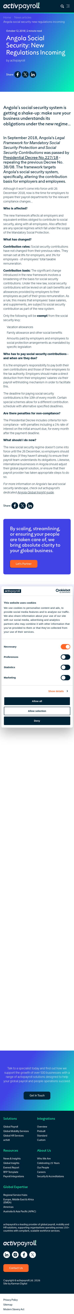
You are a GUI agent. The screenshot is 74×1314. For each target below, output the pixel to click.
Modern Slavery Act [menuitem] (13, 1309)
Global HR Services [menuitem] (13, 1135)
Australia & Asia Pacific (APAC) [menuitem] (19, 1211)
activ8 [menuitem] (6, 1139)
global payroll (48, 1224)
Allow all (37, 701)
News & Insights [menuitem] (12, 1158)
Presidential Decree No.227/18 (30, 157)
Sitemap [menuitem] (7, 1304)
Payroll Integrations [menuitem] (13, 1176)
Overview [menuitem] (42, 1126)
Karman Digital (19, 1283)
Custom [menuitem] (41, 1139)
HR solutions (10, 1227)
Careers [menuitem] (41, 1172)
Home (7, 17)
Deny (37, 720)
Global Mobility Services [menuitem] (16, 1131)
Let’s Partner (24, 563)
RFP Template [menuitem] (10, 1172)
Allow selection (37, 711)
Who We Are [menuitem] (44, 1158)
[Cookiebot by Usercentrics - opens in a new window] (55, 591)
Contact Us (16, 1267)
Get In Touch (37, 1095)
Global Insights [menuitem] (11, 1163)
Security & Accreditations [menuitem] (50, 1176)
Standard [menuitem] (42, 1135)
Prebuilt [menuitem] (41, 1131)
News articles (22, 17)
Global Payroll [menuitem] (10, 1126)
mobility (60, 1224)
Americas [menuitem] (8, 1206)
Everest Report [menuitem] (11, 1167)
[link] (68, 6)
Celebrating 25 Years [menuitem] (48, 1163)
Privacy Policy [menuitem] (10, 1299)
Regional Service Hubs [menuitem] (15, 1195)
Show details (56, 691)
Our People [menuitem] (43, 1167)
